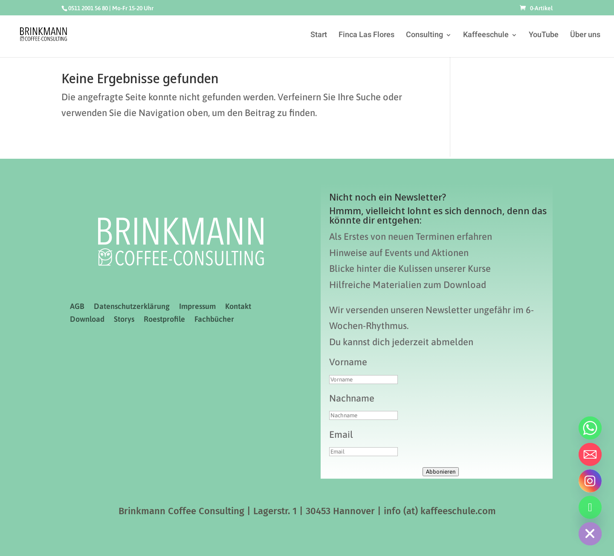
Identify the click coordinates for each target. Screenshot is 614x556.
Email (341, 434)
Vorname (348, 361)
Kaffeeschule (486, 36)
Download (87, 319)
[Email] (590, 454)
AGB (77, 307)
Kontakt (238, 307)
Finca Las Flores (366, 36)
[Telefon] (590, 507)
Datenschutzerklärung (132, 307)
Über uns (585, 36)
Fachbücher (214, 319)
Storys (124, 319)
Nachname (351, 398)
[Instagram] (590, 480)
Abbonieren (440, 472)
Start (318, 36)
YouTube (544, 36)
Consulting (424, 36)
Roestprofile (164, 319)
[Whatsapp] (590, 428)
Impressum (197, 307)
